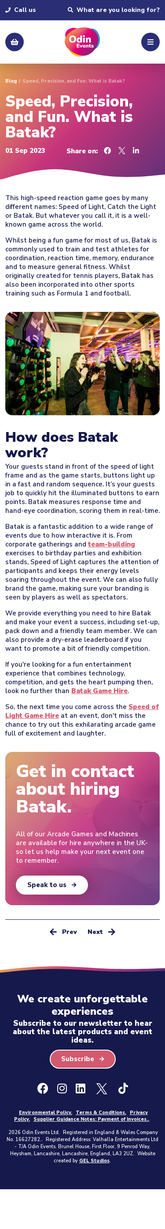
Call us (20, 10)
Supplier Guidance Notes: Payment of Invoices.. (91, 1119)
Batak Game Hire (99, 691)
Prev (63, 931)
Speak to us (46, 884)
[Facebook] (42, 1088)
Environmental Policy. (45, 1112)
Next (101, 931)
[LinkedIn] (80, 1088)
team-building (111, 544)
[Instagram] (62, 1088)
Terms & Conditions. (101, 1112)
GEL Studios (94, 1160)
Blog (11, 81)
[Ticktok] (123, 1088)
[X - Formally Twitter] (102, 1088)
